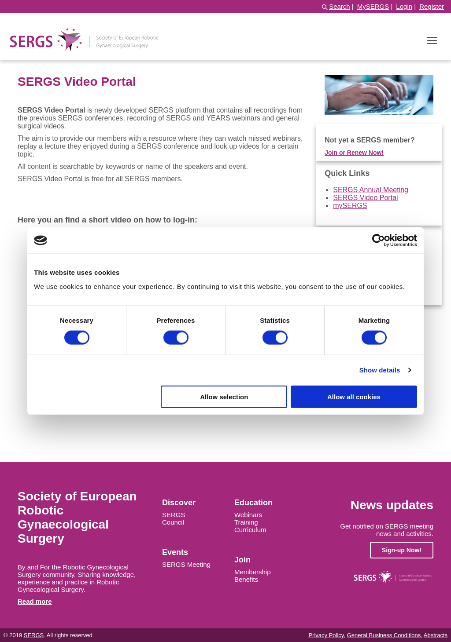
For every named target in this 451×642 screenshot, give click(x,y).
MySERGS (373, 6)
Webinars (248, 514)
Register (431, 6)
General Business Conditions (384, 635)
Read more (35, 601)
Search (339, 6)
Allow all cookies (354, 396)
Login (404, 6)
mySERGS (350, 205)
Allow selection (224, 396)
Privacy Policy (326, 635)
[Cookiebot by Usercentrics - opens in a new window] (378, 240)
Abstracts (435, 635)
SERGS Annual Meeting (370, 189)
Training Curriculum (250, 525)
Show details (379, 370)
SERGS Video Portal (365, 197)
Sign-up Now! (401, 550)
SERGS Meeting (186, 564)
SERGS (173, 514)
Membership (252, 572)
